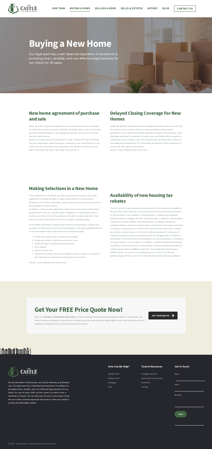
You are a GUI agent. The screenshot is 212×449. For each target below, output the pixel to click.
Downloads (145, 382)
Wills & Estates (132, 8)
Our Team (58, 8)
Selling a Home (105, 8)
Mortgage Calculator (149, 374)
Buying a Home (80, 8)
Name (177, 374)
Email (177, 384)
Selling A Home (114, 378)
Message (178, 395)
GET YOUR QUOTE (163, 315)
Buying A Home (114, 374)
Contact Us (185, 8)
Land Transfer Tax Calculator (152, 378)
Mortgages (112, 382)
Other (110, 387)
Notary (152, 8)
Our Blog (144, 387)
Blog (165, 8)
